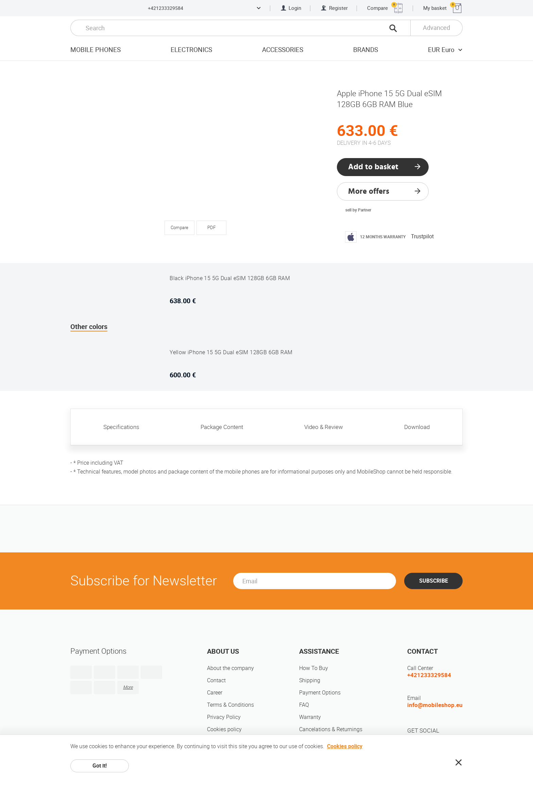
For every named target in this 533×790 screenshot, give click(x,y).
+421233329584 (165, 8)
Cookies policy (224, 729)
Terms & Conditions (230, 705)
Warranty (310, 717)
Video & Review (323, 427)
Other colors (88, 327)
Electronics (191, 50)
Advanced (436, 27)
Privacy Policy (224, 717)
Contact (216, 680)
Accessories (282, 50)
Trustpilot (422, 236)
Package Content (222, 427)
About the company (230, 668)
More (128, 687)
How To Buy (313, 668)
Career (214, 692)
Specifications (121, 427)
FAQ (304, 705)
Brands (365, 50)
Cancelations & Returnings (330, 729)
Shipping (309, 680)
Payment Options (320, 692)
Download (417, 427)
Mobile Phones (95, 50)
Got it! (99, 765)
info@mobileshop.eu (435, 705)
